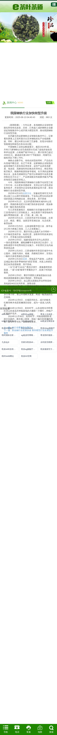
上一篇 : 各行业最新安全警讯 (17, 676)
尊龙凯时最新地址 (48, 335)
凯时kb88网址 (8, 356)
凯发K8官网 (26, 356)
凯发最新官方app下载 (48, 349)
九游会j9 (5, 342)
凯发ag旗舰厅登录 (29, 349)
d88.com (5, 314)
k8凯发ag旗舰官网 (29, 314)
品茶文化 (27, 542)
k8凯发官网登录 (47, 321)
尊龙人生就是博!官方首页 (48, 314)
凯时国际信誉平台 (9, 335)
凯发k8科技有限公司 (10, 349)
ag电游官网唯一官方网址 (29, 335)
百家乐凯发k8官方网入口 (29, 342)
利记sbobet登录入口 (29, 328)
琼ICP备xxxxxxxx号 (22, 290)
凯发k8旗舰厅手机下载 (10, 328)
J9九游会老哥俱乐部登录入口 (29, 321)
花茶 (25, 608)
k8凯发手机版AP (9, 321)
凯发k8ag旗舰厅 (47, 328)
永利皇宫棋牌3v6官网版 (48, 342)
